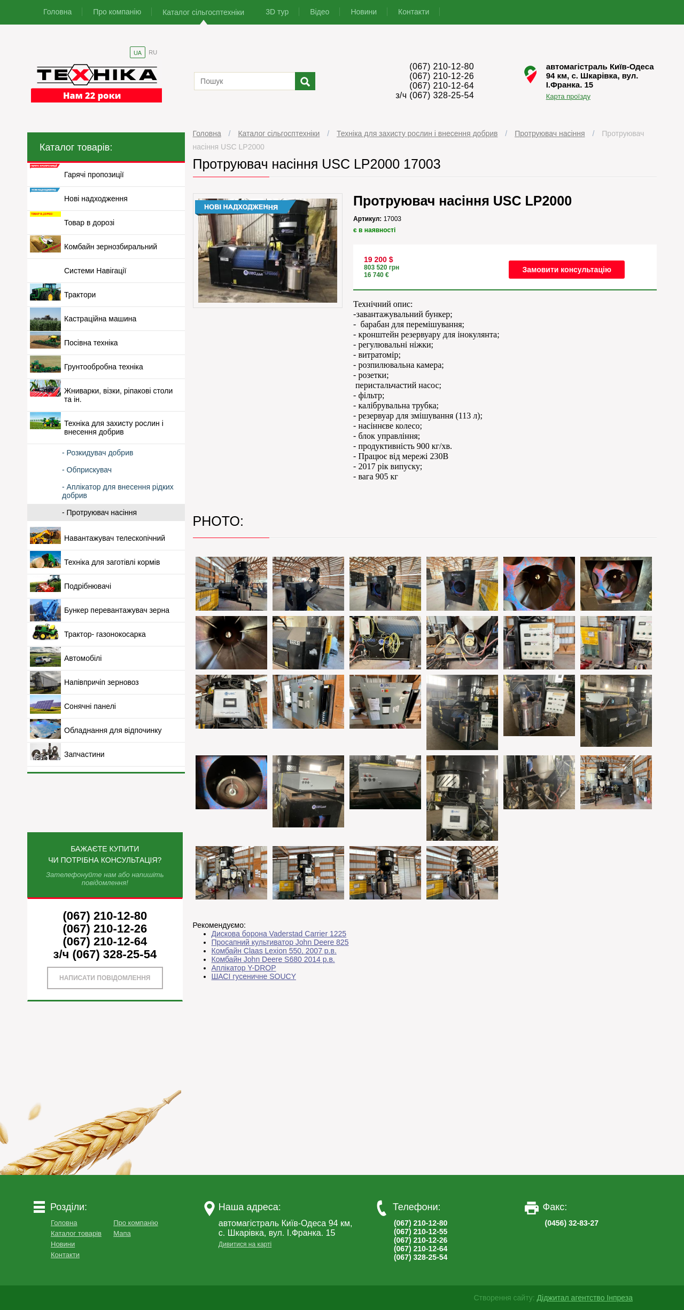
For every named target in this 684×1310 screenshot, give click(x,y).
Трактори (80, 294)
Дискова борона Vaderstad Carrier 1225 (279, 933)
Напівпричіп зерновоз (101, 682)
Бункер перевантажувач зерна (116, 610)
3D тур (277, 11)
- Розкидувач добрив (97, 452)
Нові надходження (96, 198)
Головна (57, 11)
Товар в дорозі (89, 222)
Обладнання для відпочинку (113, 730)
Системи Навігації (95, 270)
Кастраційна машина (100, 318)
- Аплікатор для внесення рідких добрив (118, 491)
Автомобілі (83, 658)
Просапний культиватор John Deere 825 (280, 942)
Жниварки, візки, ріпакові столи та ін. (118, 395)
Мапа (121, 1233)
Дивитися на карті (245, 1244)
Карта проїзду (568, 96)
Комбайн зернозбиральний (110, 246)
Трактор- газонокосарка (105, 634)
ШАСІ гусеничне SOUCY (254, 976)
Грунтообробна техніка (103, 366)
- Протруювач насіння (99, 512)
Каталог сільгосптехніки (203, 12)
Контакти (413, 11)
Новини (364, 11)
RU (153, 52)
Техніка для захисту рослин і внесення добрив (417, 133)
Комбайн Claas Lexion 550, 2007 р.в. (274, 950)
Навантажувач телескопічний (114, 538)
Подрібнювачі (87, 586)
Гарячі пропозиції (94, 174)
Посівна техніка (91, 342)
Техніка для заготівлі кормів (112, 562)
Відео (319, 11)
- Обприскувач (87, 469)
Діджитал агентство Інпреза (585, 1297)
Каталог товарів (76, 1233)
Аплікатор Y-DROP (244, 968)
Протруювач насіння (550, 133)
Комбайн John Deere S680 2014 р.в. (273, 959)
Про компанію (117, 11)
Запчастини (84, 754)
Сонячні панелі (90, 706)
